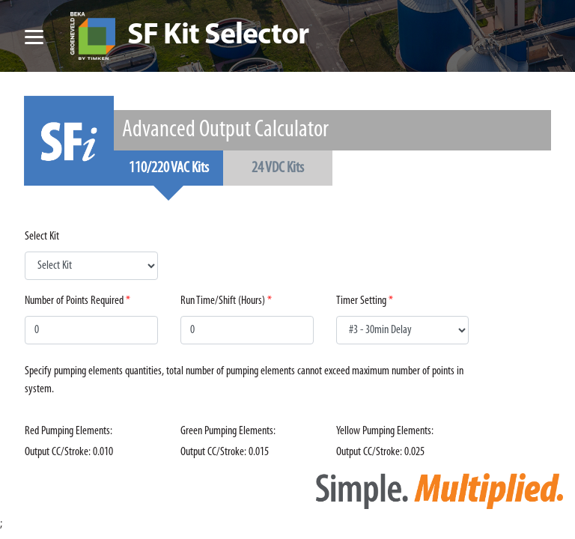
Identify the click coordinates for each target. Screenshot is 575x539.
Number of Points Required (74, 301)
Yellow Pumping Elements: (384, 431)
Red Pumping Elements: (68, 431)
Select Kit (42, 237)
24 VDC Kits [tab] (278, 168)
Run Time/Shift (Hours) (222, 301)
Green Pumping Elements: (228, 431)
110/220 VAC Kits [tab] (169, 168)
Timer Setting (361, 301)
